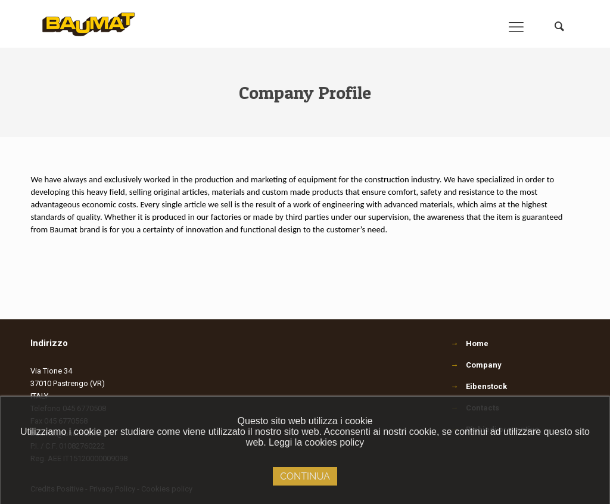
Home (477, 343)
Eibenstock (486, 386)
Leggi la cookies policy (316, 442)
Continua (305, 476)
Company (484, 364)
